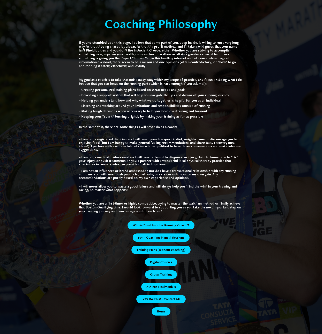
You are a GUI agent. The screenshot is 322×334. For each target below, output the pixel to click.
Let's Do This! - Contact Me (161, 299)
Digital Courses (161, 262)
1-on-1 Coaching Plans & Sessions (161, 237)
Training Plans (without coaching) (161, 250)
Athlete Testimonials (161, 287)
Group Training (161, 274)
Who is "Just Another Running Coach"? (161, 225)
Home (161, 311)
